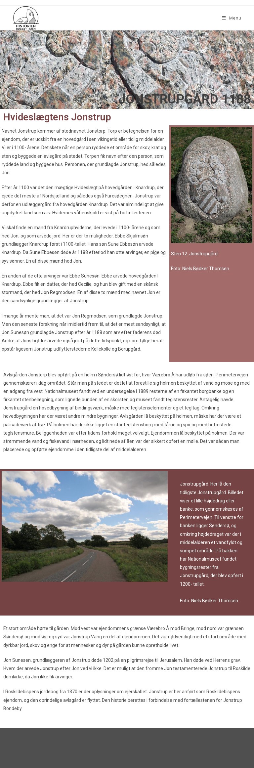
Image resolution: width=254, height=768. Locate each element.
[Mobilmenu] (231, 18)
